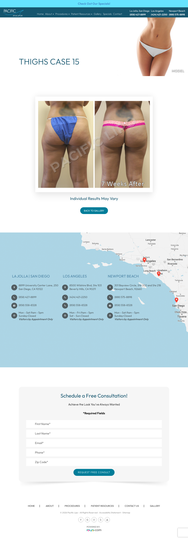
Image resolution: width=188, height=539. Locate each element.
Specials (107, 14)
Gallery (97, 14)
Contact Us (132, 505)
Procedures (72, 505)
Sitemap (126, 512)
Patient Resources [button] (81, 14)
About (50, 505)
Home (40, 14)
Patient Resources (102, 505)
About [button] (49, 14)
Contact (117, 14)
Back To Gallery (94, 210)
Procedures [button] (62, 14)
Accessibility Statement (110, 512)
